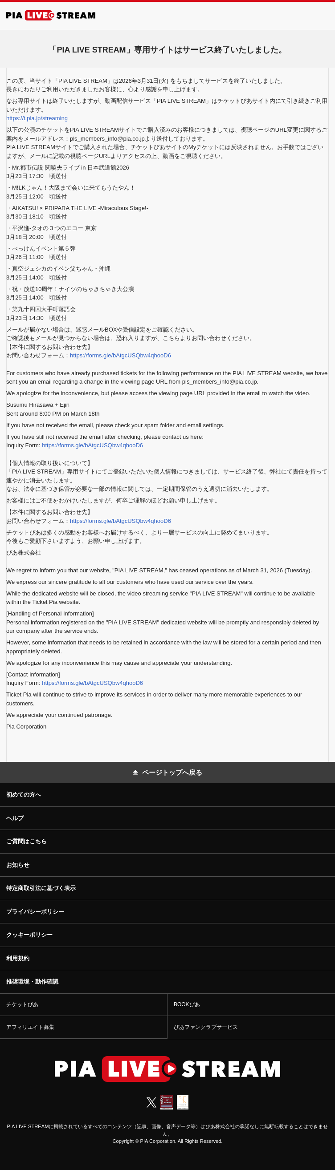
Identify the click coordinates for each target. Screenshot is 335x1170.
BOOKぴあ (187, 1004)
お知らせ (17, 865)
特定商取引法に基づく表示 (41, 888)
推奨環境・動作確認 (32, 981)
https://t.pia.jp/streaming (37, 118)
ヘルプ (15, 818)
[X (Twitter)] (151, 1102)
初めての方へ (23, 794)
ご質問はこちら (26, 841)
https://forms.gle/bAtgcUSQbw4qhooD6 (120, 355)
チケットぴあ (22, 1004)
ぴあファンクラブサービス (206, 1027)
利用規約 (17, 958)
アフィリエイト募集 (30, 1027)
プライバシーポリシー (35, 911)
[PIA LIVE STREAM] (50, 15)
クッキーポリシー (29, 934)
